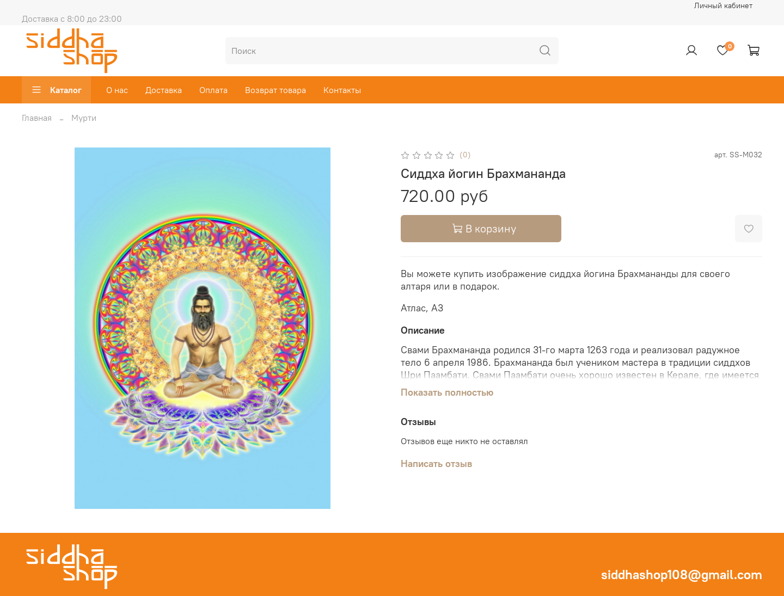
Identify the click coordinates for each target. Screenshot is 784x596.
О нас (117, 89)
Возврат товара (275, 89)
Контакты (342, 89)
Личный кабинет (723, 5)
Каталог (56, 89)
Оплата (213, 89)
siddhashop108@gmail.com (681, 574)
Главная (37, 117)
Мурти (83, 117)
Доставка (163, 89)
